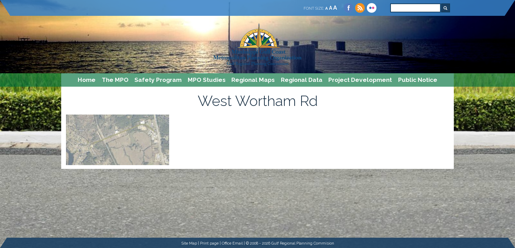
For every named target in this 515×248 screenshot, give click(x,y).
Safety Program (158, 79)
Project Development (360, 79)
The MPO (115, 79)
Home (87, 79)
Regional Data (301, 79)
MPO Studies (207, 79)
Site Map (189, 243)
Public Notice (417, 79)
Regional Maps (253, 79)
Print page (209, 243)
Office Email (232, 243)
